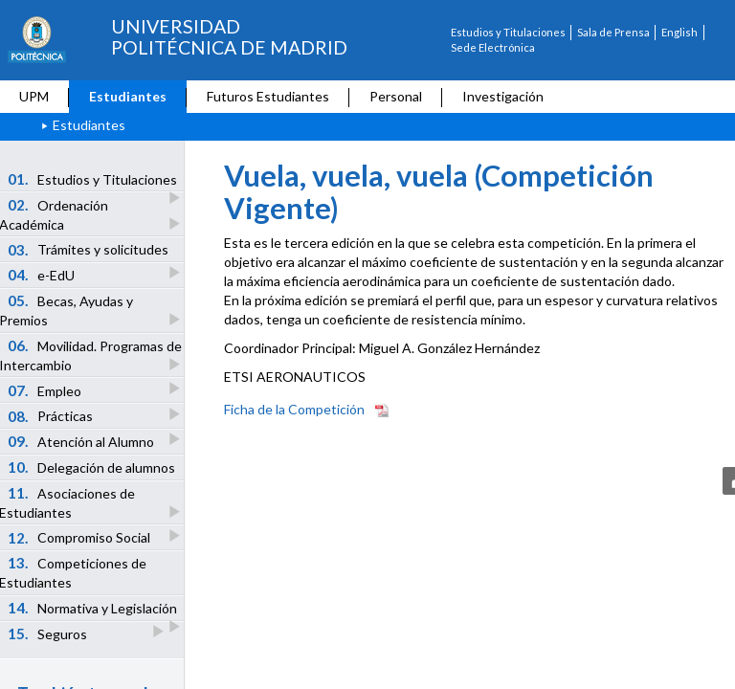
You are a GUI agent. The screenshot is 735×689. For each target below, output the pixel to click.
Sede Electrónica (493, 47)
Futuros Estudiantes (268, 96)
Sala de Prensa (613, 32)
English (679, 32)
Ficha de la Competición (294, 409)
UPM (34, 96)
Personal (395, 96)
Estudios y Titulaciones (508, 32)
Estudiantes (128, 96)
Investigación (503, 96)
